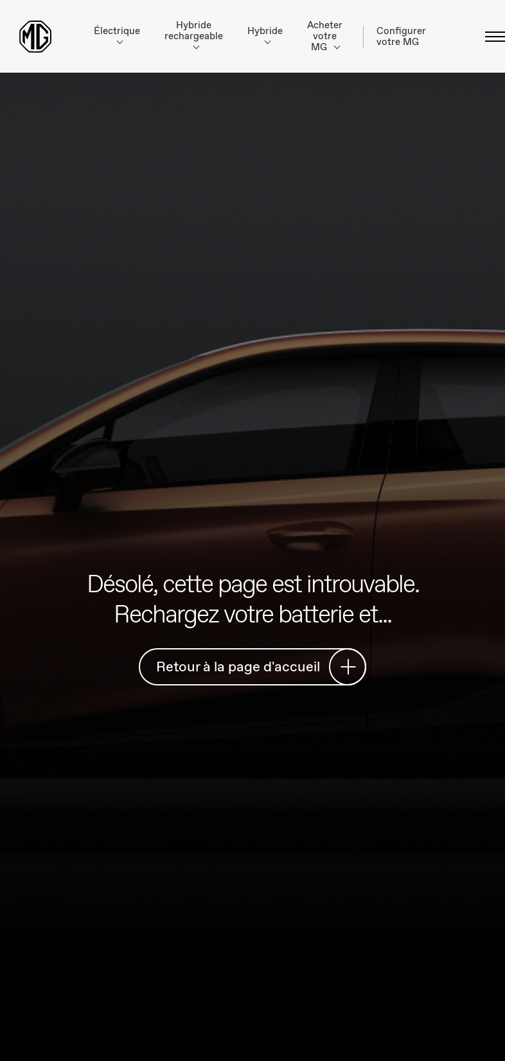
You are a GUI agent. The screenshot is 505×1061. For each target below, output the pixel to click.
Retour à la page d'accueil (256, 666)
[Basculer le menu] (491, 37)
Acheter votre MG (324, 36)
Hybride (265, 34)
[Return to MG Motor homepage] (35, 37)
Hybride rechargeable (193, 34)
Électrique (117, 34)
